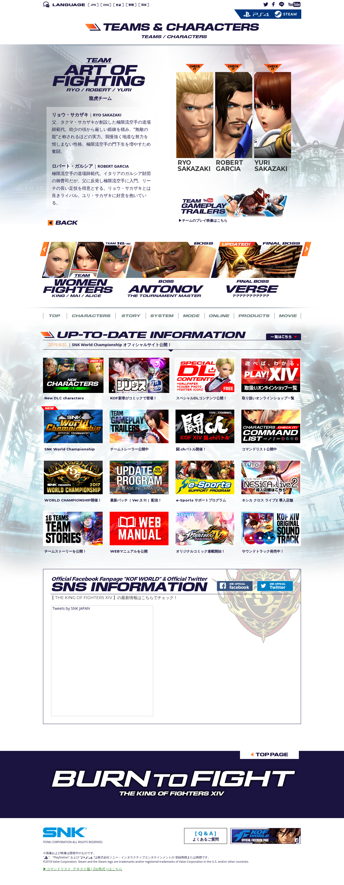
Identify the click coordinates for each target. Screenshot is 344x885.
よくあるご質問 (205, 836)
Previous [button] (39, 271)
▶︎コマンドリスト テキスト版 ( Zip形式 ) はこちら (82, 868)
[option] (84, 269)
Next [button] (300, 270)
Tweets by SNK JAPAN (71, 608)
